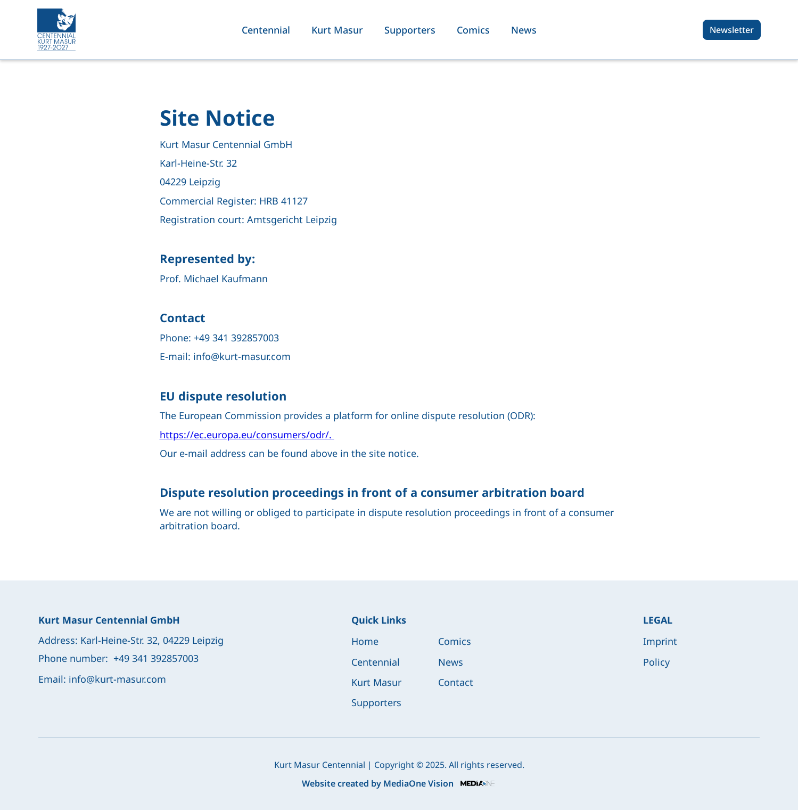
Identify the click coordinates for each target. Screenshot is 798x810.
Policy (656, 662)
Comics (473, 29)
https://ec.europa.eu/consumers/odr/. (247, 434)
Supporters (409, 29)
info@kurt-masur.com (117, 679)
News (524, 29)
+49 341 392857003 (156, 658)
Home (365, 641)
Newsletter (732, 30)
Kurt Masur (337, 29)
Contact (455, 682)
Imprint (660, 641)
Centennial (266, 29)
